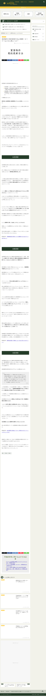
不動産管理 (31, 1)
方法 (3, 454)
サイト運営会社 (13, 4)
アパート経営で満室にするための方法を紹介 (16, 568)
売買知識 (17, 1)
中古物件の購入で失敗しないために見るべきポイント (14, 24)
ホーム (11, 1)
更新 (7, 454)
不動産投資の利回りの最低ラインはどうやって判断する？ (14, 30)
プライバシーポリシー (6, 695)
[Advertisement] (15, 74)
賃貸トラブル (24, 1)
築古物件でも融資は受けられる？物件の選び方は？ (14, 26)
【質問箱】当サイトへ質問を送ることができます (12, 34)
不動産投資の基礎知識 (39, 30)
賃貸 (10, 454)
